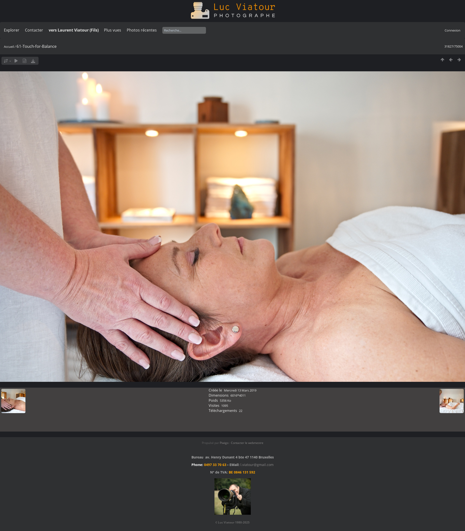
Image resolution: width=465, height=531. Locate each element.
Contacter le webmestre (247, 443)
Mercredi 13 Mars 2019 (240, 390)
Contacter (34, 30)
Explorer (11, 30)
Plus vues (112, 30)
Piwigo (224, 443)
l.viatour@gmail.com (257, 464)
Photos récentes (142, 30)
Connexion (452, 30)
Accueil (9, 46)
